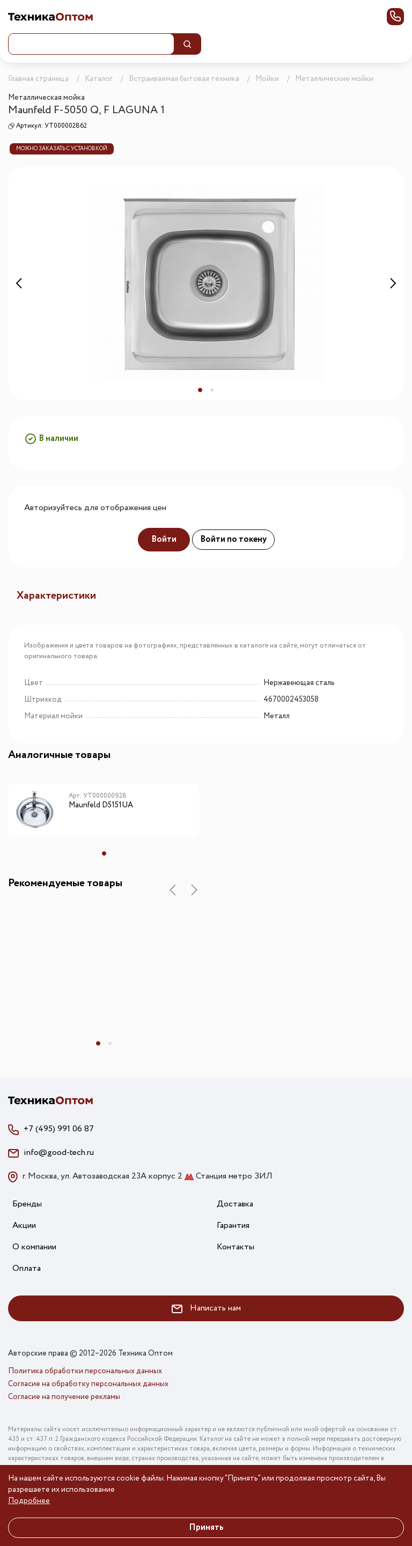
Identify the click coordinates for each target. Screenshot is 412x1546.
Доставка (235, 1204)
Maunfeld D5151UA (101, 806)
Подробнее (29, 1501)
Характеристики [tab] (56, 595)
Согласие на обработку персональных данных (88, 1384)
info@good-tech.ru (59, 1152)
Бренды (27, 1204)
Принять (206, 1527)
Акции (24, 1225)
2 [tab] (212, 390)
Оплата (26, 1268)
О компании (34, 1247)
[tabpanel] (206, 283)
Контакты (235, 1247)
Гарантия (233, 1225)
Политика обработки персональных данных (85, 1371)
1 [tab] (200, 390)
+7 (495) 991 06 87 (59, 1129)
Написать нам (206, 1308)
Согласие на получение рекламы (64, 1397)
